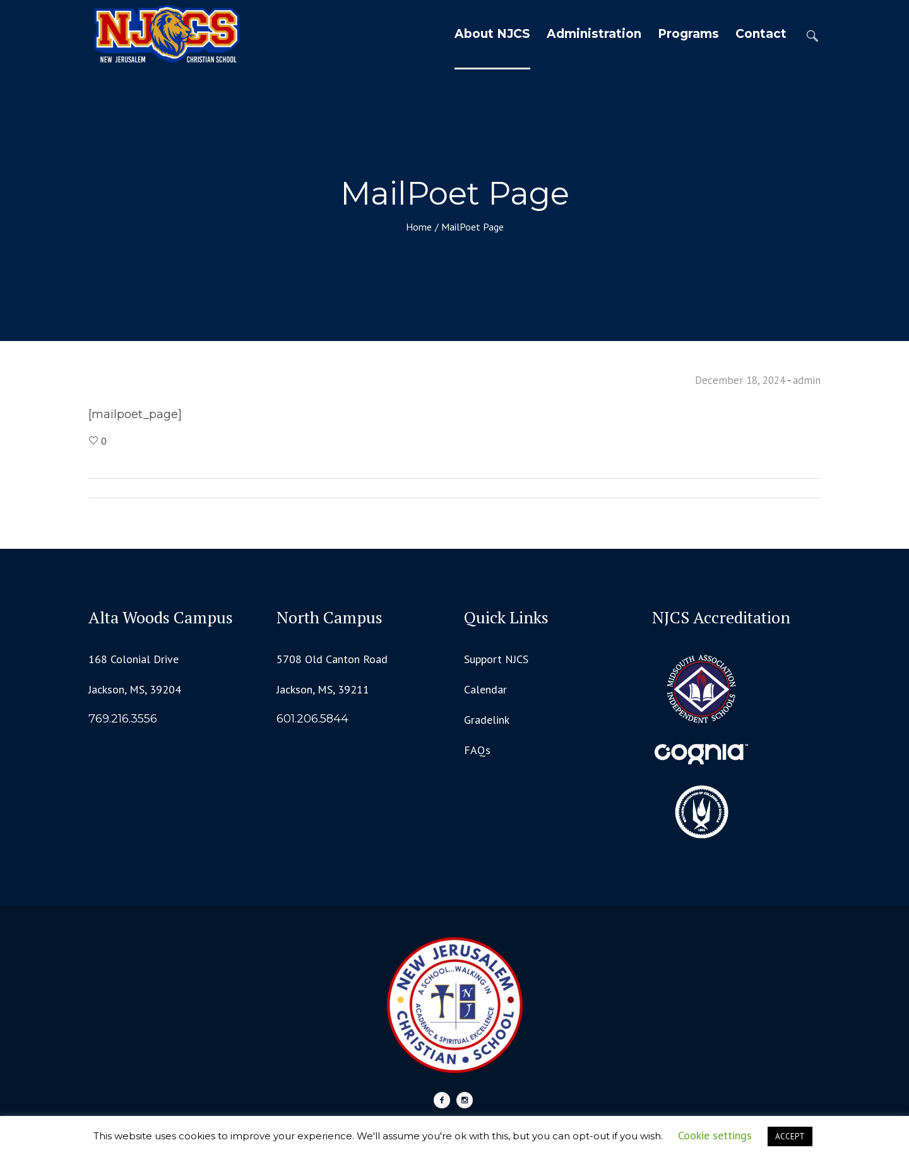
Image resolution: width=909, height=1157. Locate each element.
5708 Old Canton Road (332, 659)
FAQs (477, 750)
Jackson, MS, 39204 (134, 689)
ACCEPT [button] (790, 1136)
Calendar (485, 689)
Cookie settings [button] (715, 1135)
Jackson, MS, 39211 (322, 689)
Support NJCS (496, 659)
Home (419, 226)
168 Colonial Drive (133, 659)
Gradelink (486, 719)
